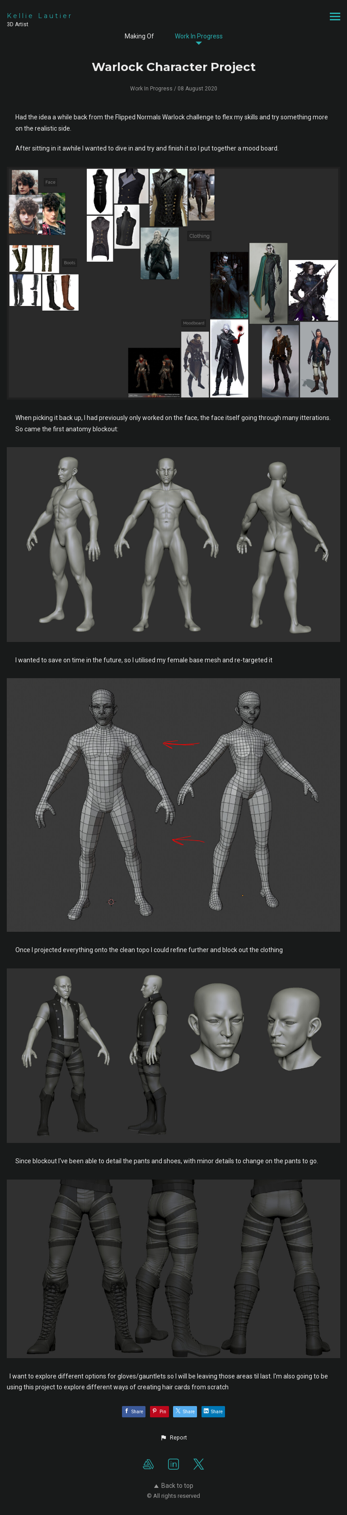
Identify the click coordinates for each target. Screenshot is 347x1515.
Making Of (139, 36)
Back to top (173, 1485)
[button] (173, 1437)
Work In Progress (199, 36)
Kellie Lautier (40, 16)
